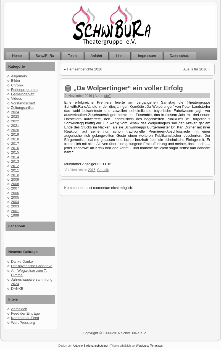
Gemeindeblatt (23, 94)
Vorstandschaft (23, 103)
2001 (15, 211)
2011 (15, 170)
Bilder (15, 80)
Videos (16, 98)
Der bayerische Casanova (31, 266)
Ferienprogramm (24, 90)
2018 (15, 139)
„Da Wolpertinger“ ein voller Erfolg (128, 88)
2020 (15, 130)
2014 (15, 157)
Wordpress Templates (149, 345)
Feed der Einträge (25, 313)
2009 (15, 179)
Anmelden (19, 309)
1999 (15, 215)
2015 (15, 152)
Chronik (17, 85)
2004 (15, 202)
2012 (15, 166)
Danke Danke (22, 261)
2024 (15, 112)
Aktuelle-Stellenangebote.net (90, 345)
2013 (15, 161)
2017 (15, 143)
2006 (15, 193)
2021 (15, 125)
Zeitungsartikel (23, 108)
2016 (15, 148)
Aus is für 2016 (195, 69)
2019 (15, 134)
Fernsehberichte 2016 (84, 69)
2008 (15, 184)
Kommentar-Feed (25, 318)
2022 (15, 121)
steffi (107, 96)
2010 (15, 175)
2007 (15, 188)
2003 (15, 206)
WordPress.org (23, 322)
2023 (15, 116)
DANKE (17, 288)
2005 (15, 197)
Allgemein (19, 76)
